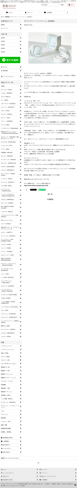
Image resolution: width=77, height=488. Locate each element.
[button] (67, 13)
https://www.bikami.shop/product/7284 (36, 185)
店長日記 (50, 199)
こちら (23, 485)
